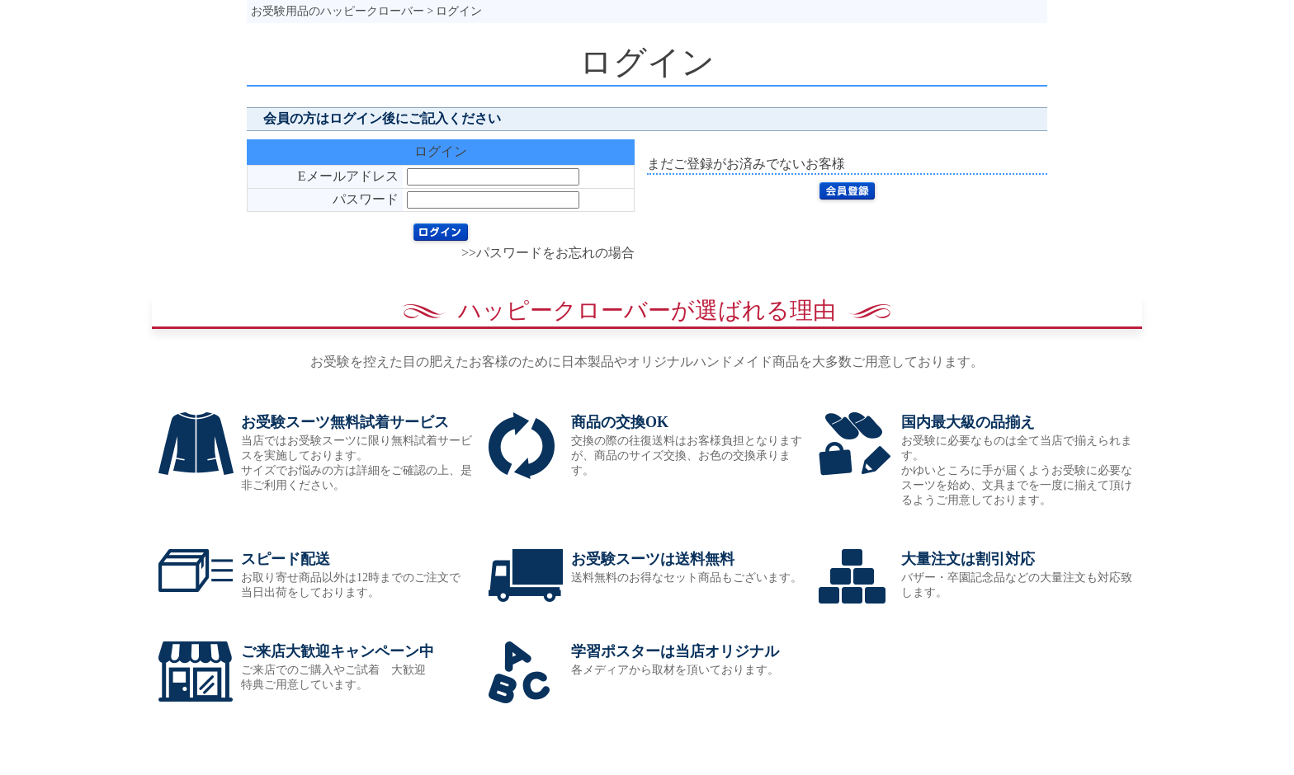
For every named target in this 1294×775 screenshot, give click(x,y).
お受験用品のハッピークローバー (337, 11)
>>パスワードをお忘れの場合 (548, 253)
